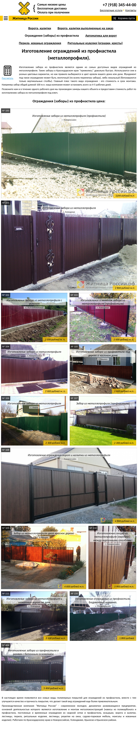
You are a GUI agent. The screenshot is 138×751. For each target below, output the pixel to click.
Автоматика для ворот (101, 36)
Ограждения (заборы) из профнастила (52, 36)
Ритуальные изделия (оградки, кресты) (95, 43)
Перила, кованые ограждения (40, 43)
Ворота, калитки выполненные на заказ (85, 28)
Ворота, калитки (39, 28)
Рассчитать (7, 72)
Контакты (130, 10)
